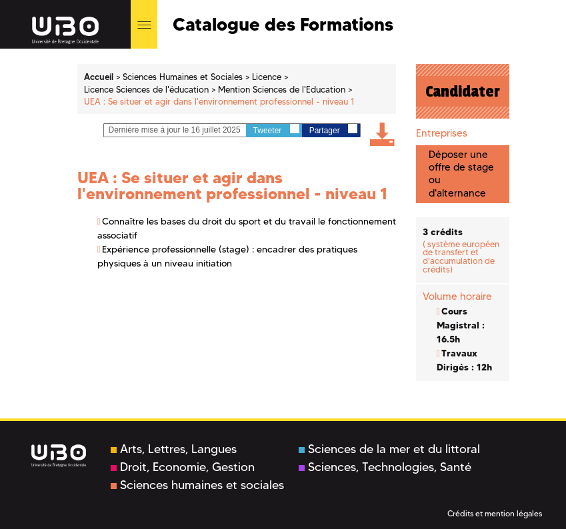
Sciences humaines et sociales (197, 485)
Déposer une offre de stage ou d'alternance (461, 174)
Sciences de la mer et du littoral (389, 449)
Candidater (462, 91)
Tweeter (276, 129)
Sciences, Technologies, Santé (385, 467)
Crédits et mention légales (494, 513)
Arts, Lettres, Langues (174, 449)
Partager (333, 129)
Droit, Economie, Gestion (183, 467)
